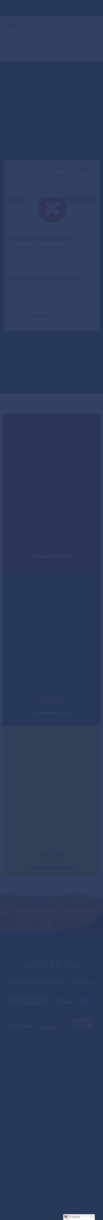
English (72, 1217)
